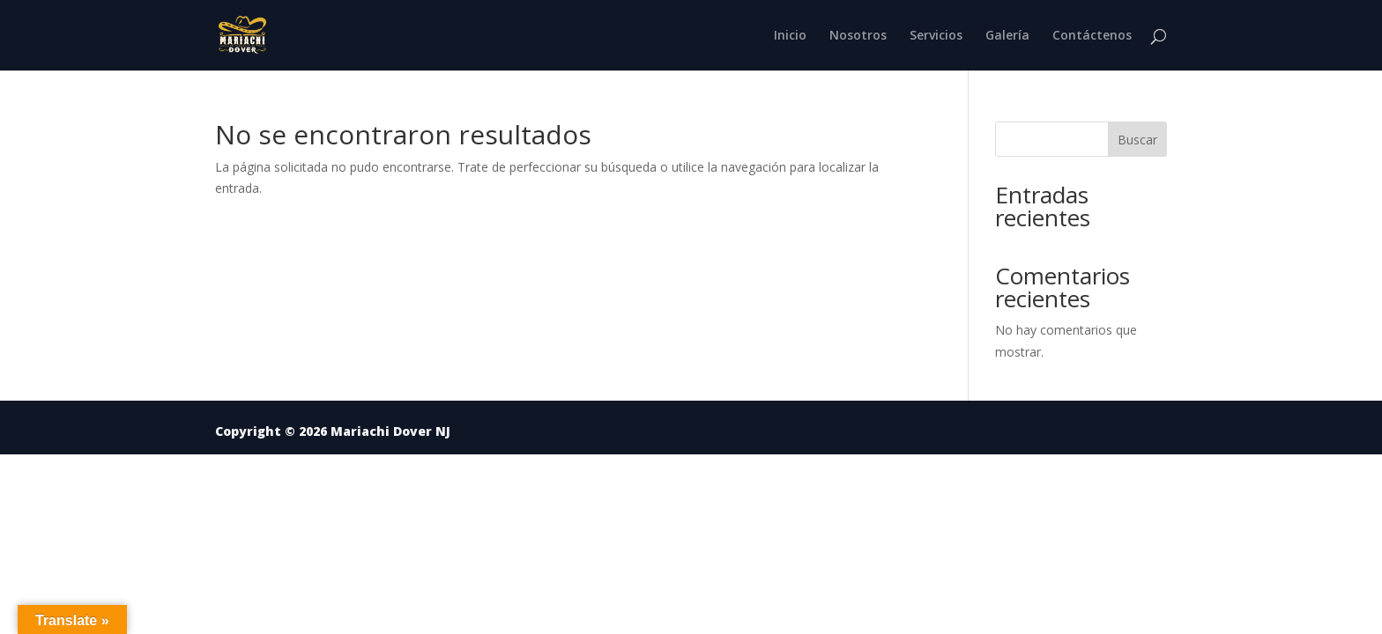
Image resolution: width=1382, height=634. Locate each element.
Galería (1007, 36)
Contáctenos (1092, 36)
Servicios (936, 36)
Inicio (790, 36)
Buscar (1137, 139)
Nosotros (858, 36)
